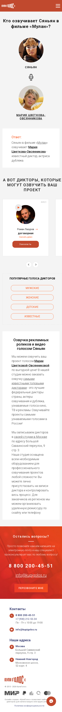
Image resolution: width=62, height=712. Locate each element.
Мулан (41, 142)
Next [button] (36, 265)
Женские (32, 297)
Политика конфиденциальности (29, 706)
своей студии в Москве (30, 436)
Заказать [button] (26, 244)
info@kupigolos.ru (31, 575)
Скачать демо (25, 237)
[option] (25, 227)
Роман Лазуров (25, 229)
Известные (32, 316)
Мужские (32, 288)
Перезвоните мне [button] (31, 588)
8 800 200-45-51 (31, 565)
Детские (32, 307)
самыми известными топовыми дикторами (28, 383)
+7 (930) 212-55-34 (26, 619)
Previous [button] (29, 265)
